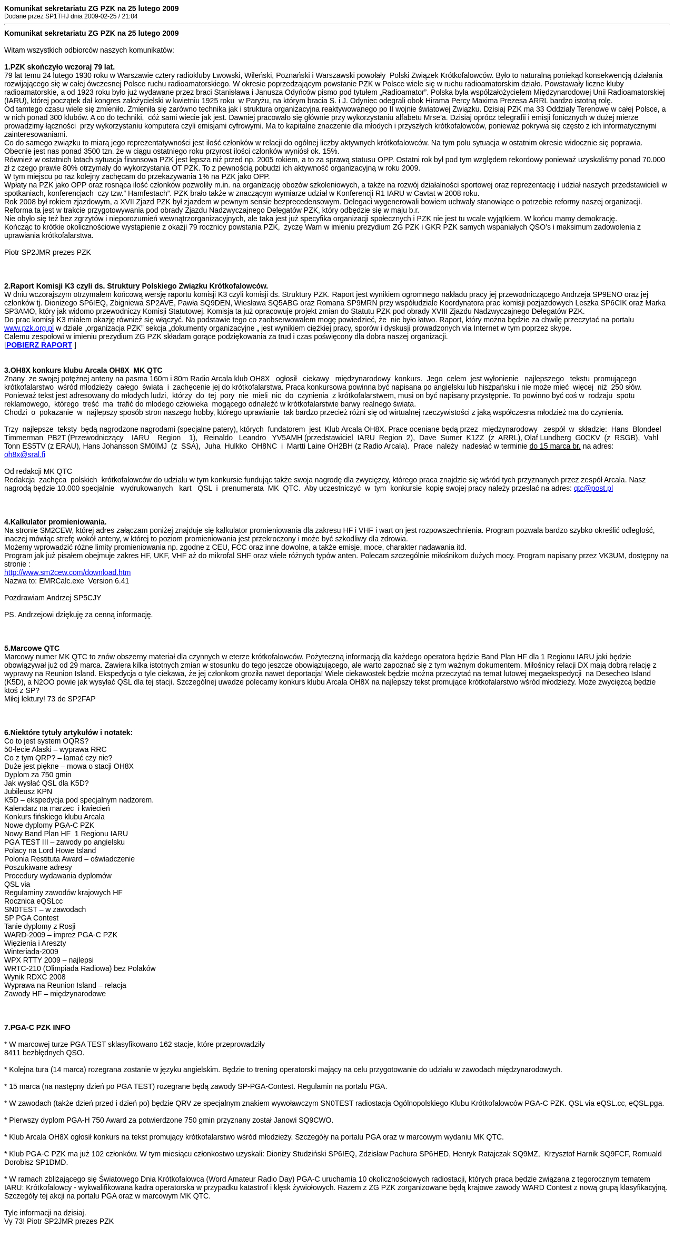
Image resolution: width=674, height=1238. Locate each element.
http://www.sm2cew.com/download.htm (67, 572)
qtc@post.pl (593, 488)
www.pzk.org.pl (29, 328)
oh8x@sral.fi (24, 454)
